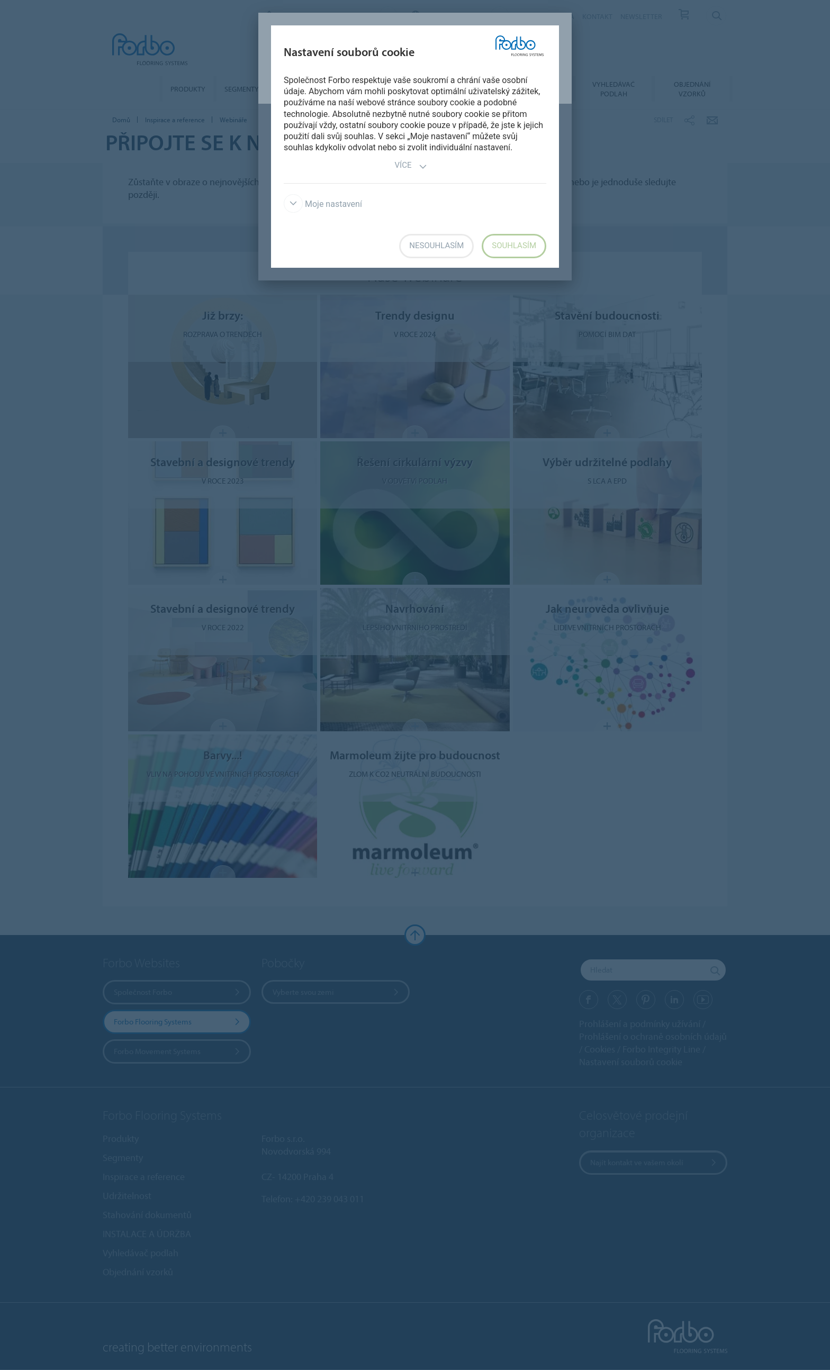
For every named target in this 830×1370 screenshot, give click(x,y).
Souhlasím (514, 245)
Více (411, 166)
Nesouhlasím (436, 245)
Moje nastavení (323, 204)
